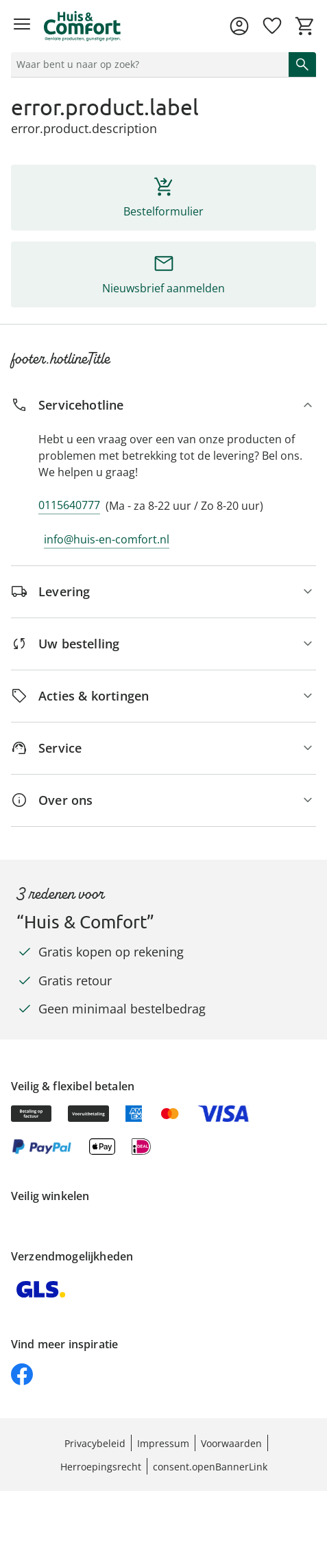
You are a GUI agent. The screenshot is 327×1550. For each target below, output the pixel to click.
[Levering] (163, 592)
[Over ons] (163, 800)
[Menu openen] (22, 26)
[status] (147, 64)
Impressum (163, 1443)
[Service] (163, 748)
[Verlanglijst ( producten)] (272, 26)
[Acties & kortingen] (163, 696)
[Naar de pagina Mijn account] (239, 26)
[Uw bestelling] (163, 644)
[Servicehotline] (163, 405)
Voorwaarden (231, 1443)
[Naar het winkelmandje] (305, 26)
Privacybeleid (94, 1443)
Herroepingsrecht (100, 1466)
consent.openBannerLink (210, 1466)
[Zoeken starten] (302, 64)
